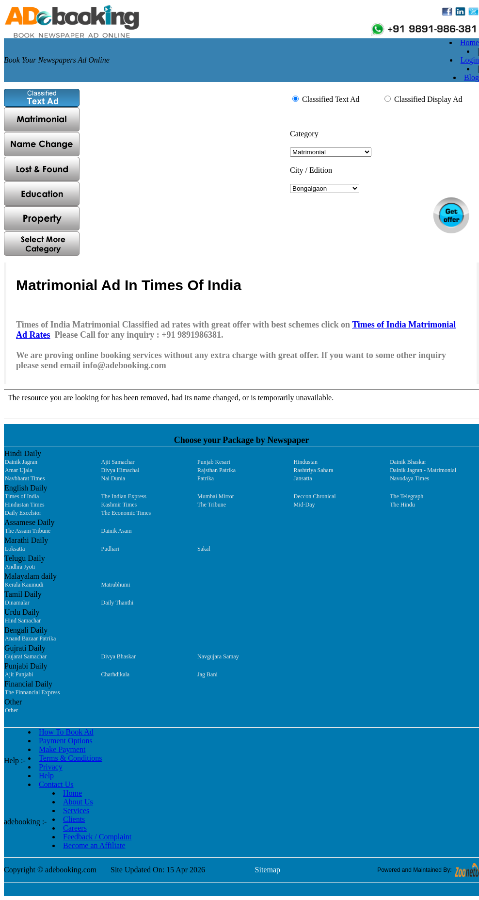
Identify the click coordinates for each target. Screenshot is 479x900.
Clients (74, 819)
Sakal (203, 548)
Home (469, 42)
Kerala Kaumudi (24, 584)
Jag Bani (207, 674)
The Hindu (402, 504)
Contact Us (56, 784)
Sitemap (267, 870)
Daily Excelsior (23, 512)
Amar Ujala (18, 470)
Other (11, 710)
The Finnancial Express (32, 692)
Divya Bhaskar (118, 656)
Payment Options (66, 740)
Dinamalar (17, 602)
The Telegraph (406, 496)
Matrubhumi (115, 584)
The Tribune (211, 504)
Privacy (51, 767)
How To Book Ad (66, 732)
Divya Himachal (120, 470)
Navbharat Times (25, 478)
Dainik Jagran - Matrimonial (423, 470)
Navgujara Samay (218, 656)
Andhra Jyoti (20, 566)
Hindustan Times (25, 504)
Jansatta (303, 478)
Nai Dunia (113, 478)
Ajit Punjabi (19, 674)
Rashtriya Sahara (314, 470)
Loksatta (15, 548)
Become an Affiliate (94, 845)
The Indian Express (123, 496)
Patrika (205, 478)
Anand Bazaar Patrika (30, 638)
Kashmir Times (119, 504)
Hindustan (306, 461)
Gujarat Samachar (26, 656)
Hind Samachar (23, 620)
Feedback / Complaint (97, 837)
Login (470, 60)
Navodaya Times (409, 478)
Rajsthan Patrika (216, 470)
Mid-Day (304, 504)
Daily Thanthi (117, 602)
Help (46, 775)
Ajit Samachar (118, 461)
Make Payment (62, 749)
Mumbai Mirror (215, 496)
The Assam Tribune (27, 530)
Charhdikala (115, 674)
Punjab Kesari (213, 461)
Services (76, 810)
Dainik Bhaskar (408, 461)
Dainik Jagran (21, 461)
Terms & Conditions (70, 758)
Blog (471, 77)
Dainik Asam (116, 530)
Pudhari (110, 548)
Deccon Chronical (315, 496)
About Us (78, 802)
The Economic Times (126, 512)
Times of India (22, 496)
